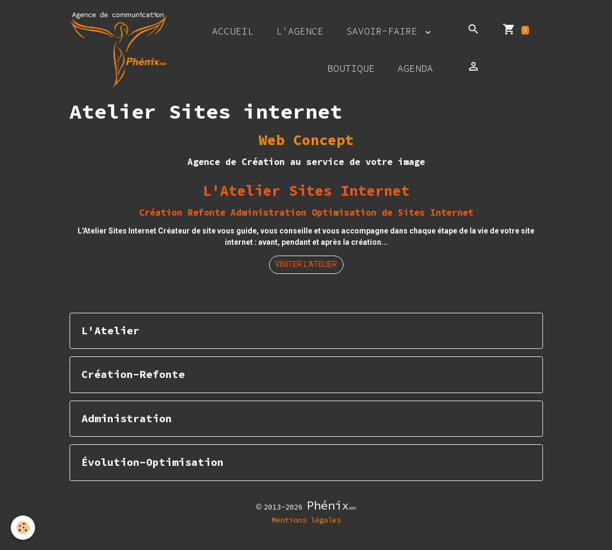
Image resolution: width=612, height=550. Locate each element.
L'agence (300, 31)
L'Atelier (110, 331)
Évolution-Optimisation (152, 462)
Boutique (351, 68)
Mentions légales (306, 520)
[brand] (119, 49)
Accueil (232, 31)
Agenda (415, 68)
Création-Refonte (133, 374)
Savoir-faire (384, 31)
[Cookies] (23, 527)
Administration (126, 418)
